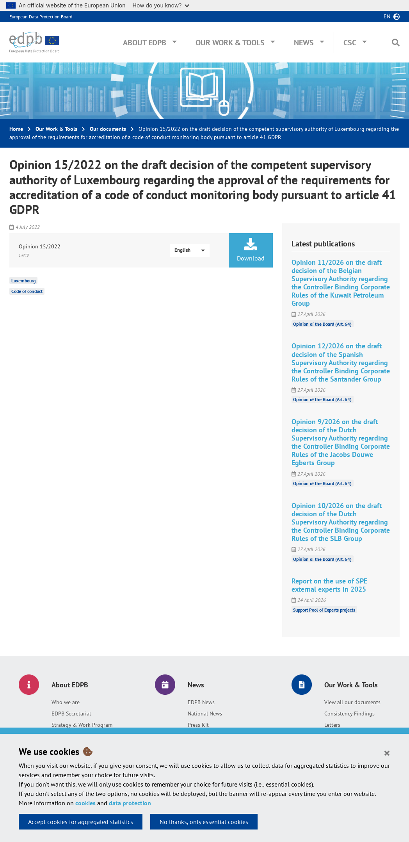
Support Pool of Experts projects (324, 609)
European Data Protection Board (40, 17)
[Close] (387, 752)
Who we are (66, 702)
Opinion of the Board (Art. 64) (322, 323)
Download (250, 250)
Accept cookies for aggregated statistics (80, 822)
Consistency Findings (349, 713)
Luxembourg (23, 280)
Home (16, 128)
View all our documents (352, 702)
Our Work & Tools (230, 42)
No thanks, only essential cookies (204, 822)
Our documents (108, 128)
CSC (349, 42)
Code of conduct (27, 291)
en (387, 16)
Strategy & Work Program (82, 724)
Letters (332, 724)
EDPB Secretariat (71, 713)
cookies (85, 803)
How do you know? (161, 5)
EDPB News (201, 702)
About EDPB (144, 42)
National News (205, 713)
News (304, 42)
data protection (130, 803)
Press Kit (198, 724)
